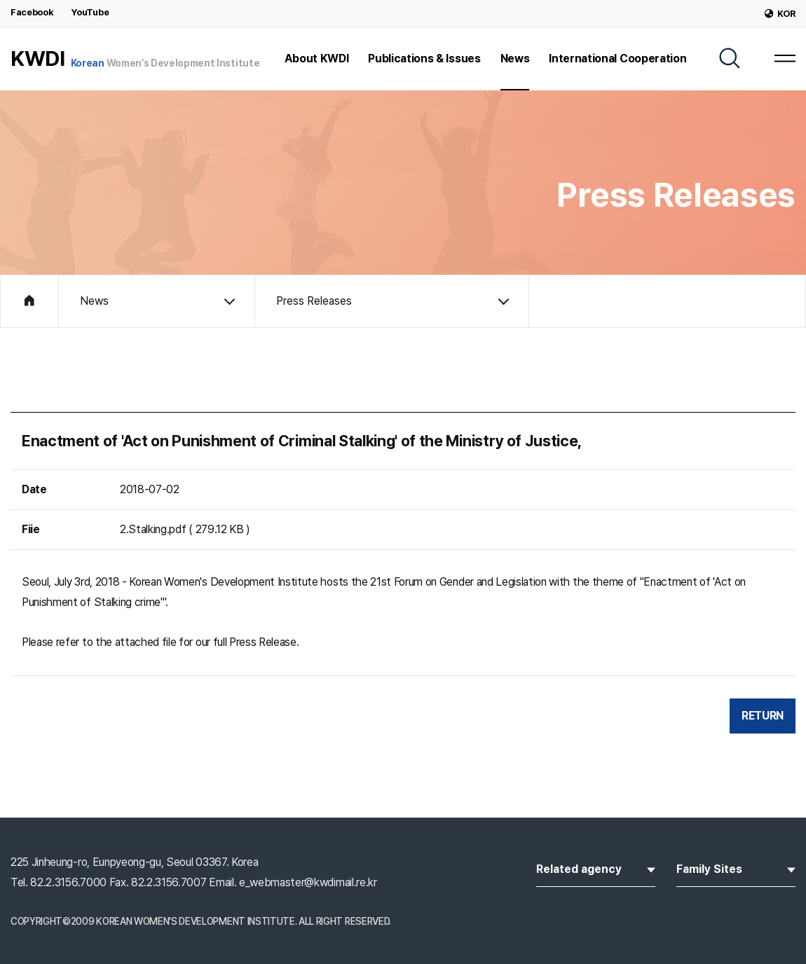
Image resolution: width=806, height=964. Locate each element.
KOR (780, 13)
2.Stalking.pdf (153, 529)
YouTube (90, 12)
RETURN (763, 715)
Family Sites (735, 868)
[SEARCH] (729, 58)
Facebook (32, 12)
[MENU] (784, 58)
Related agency (595, 868)
